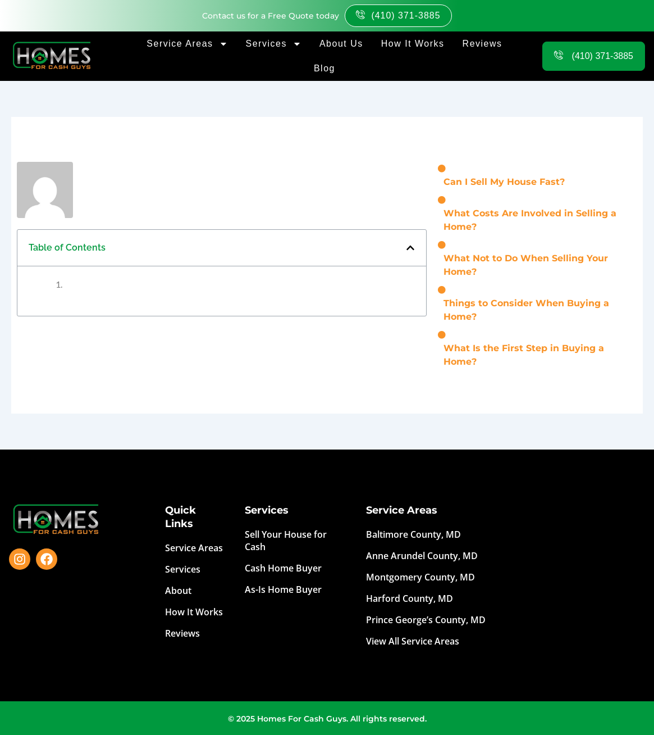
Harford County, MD (409, 598)
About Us (341, 43)
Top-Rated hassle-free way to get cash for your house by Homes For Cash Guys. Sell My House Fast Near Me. (575, 573)
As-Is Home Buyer (283, 589)
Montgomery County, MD (420, 577)
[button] (410, 247)
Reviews (482, 43)
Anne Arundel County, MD (422, 556)
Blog (324, 68)
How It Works (413, 43)
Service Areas (187, 44)
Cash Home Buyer (283, 568)
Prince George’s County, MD (426, 620)
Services (273, 44)
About (178, 590)
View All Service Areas (412, 641)
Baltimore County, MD (413, 534)
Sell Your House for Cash (286, 540)
